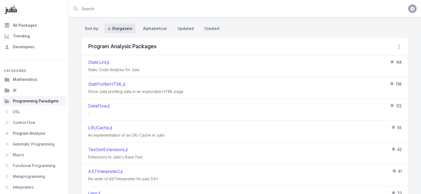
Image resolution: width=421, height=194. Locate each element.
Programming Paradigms (31, 101)
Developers (19, 47)
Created (211, 28)
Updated (185, 28)
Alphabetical (155, 28)
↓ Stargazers (120, 28)
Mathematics (20, 79)
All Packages (20, 25)
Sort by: (93, 28)
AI (10, 90)
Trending (17, 36)
